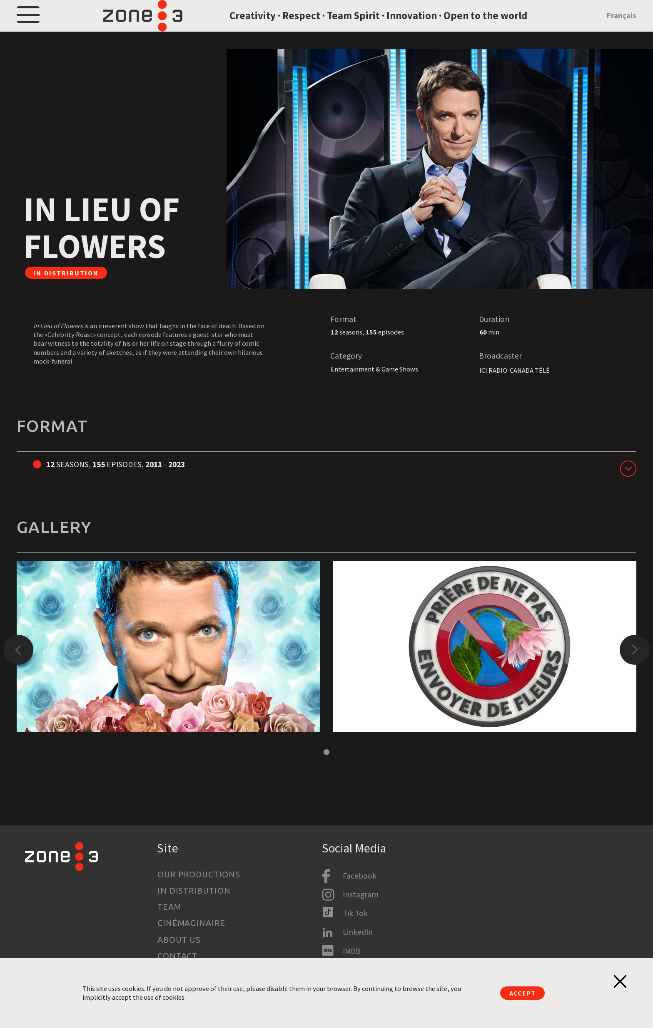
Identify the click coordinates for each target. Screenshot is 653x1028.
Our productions (199, 874)
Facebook (359, 876)
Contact (177, 956)
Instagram (361, 894)
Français (621, 26)
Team (169, 907)
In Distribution (194, 890)
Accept (522, 993)
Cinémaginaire (191, 923)
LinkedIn (358, 932)
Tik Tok (355, 913)
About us (179, 939)
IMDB (352, 951)
